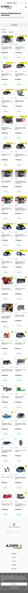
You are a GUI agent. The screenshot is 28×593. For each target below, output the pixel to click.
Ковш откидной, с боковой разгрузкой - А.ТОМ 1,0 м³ (7, 370)
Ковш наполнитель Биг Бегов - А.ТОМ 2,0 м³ (6, 182)
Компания (14, 565)
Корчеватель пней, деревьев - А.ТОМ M (19, 101)
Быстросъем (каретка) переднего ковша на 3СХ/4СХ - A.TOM (6, 317)
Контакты (14, 568)
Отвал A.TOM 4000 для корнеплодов (20, 289)
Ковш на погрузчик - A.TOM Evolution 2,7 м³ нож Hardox (7, 235)
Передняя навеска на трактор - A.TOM (19, 397)
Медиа (14, 557)
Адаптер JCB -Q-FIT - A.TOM (7, 477)
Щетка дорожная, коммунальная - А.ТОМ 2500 (6, 74)
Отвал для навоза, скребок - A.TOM (5, 397)
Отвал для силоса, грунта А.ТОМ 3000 (20, 370)
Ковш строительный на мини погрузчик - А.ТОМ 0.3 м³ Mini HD (6, 451)
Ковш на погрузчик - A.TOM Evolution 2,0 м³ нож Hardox (7, 262)
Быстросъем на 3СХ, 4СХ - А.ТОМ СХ (20, 451)
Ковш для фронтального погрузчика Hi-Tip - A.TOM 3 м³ (20, 424)
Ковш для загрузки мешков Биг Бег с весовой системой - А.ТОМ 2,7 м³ (20, 209)
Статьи (14, 561)
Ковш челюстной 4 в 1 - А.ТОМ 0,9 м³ (6, 155)
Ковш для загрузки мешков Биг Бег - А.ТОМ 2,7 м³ (6, 209)
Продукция (14, 553)
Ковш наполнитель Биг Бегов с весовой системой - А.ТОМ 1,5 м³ (7, 48)
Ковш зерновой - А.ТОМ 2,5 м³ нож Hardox (20, 343)
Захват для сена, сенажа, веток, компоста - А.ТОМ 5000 (20, 128)
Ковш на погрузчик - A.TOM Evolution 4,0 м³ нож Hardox (20, 235)
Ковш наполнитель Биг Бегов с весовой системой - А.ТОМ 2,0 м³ (20, 182)
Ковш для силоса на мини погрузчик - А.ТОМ (7, 504)
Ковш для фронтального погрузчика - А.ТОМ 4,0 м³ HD (20, 478)
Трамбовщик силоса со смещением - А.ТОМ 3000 (6, 424)
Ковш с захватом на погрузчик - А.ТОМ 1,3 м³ (6, 289)
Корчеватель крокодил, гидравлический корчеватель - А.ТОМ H (20, 262)
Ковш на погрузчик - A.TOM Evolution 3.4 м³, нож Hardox (20, 48)
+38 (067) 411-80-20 (12, 3)
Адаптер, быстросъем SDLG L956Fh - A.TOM (19, 316)
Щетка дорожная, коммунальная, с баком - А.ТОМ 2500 (6, 128)
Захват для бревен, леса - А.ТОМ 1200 (6, 343)
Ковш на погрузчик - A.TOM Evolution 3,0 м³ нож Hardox (20, 155)
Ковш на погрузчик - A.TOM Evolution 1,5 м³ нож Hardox (20, 74)
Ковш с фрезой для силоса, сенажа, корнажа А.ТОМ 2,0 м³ (20, 505)
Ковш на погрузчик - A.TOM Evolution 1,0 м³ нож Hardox (7, 101)
